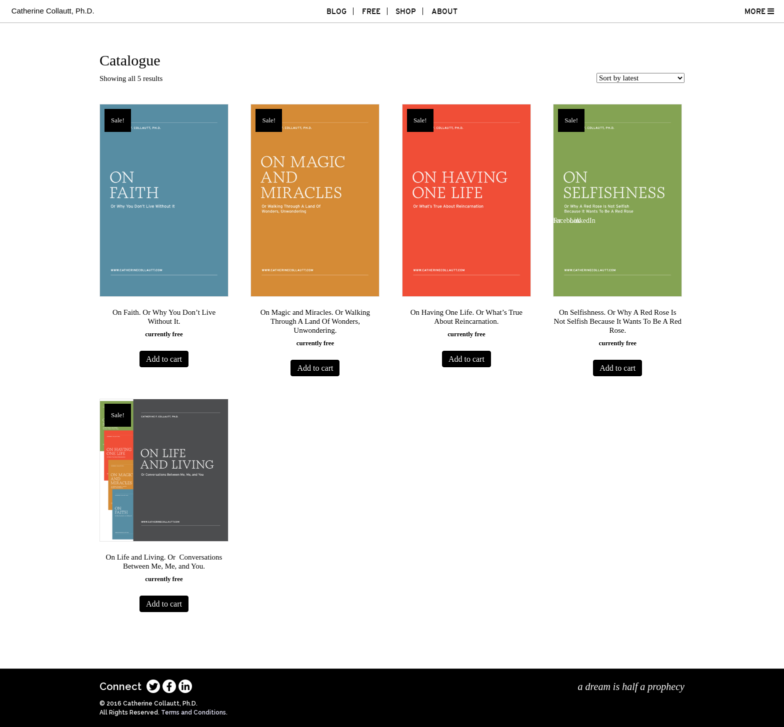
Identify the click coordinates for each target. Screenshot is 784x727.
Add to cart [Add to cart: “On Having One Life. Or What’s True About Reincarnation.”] (466, 359)
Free (371, 11)
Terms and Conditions (193, 712)
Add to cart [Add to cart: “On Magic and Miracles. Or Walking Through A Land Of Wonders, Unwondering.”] (315, 368)
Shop (406, 11)
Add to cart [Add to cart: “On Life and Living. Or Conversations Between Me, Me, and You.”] (164, 604)
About (445, 11)
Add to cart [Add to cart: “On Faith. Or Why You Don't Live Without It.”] (164, 359)
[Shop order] (640, 78)
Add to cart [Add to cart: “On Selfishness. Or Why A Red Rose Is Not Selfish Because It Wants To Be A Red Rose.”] (618, 368)
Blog (336, 11)
